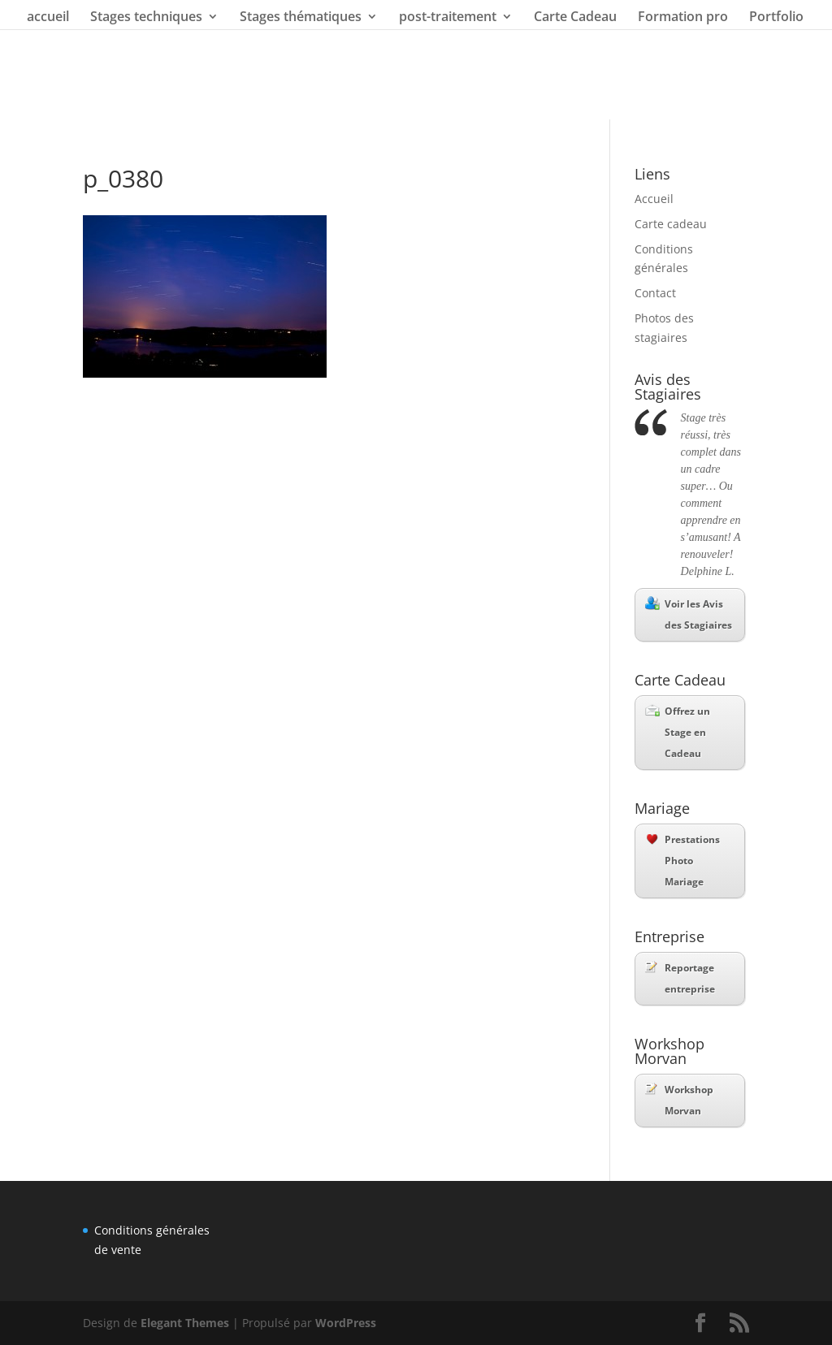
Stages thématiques (301, 18)
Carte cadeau (671, 223)
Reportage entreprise (680, 978)
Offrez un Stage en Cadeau (677, 732)
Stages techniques (146, 18)
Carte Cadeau (575, 18)
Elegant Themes (185, 1322)
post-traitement (447, 18)
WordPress (345, 1322)
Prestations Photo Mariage (683, 861)
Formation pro (683, 18)
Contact (655, 293)
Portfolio (776, 18)
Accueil (654, 198)
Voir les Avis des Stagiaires (688, 614)
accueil (48, 18)
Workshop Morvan (679, 1100)
